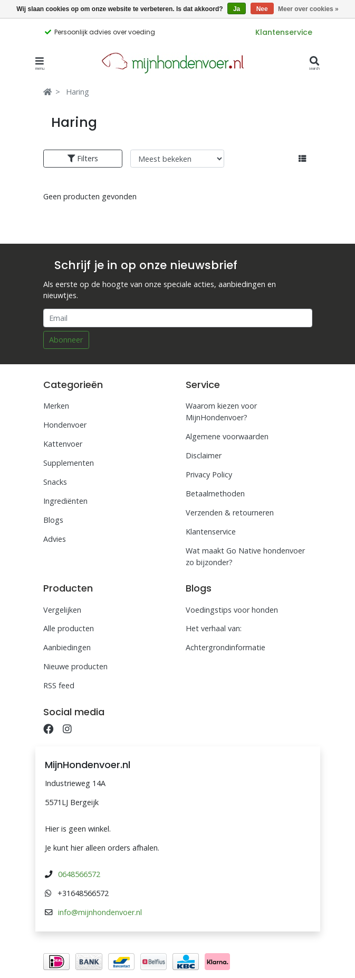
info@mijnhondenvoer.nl (100, 912)
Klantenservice (283, 32)
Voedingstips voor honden (232, 610)
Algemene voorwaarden (227, 436)
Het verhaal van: (214, 628)
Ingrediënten (65, 501)
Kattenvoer (62, 444)
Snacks (55, 482)
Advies (54, 539)
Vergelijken (62, 610)
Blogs (53, 520)
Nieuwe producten (75, 666)
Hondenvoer (65, 425)
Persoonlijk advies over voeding (104, 31)
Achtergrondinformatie (225, 647)
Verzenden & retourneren (230, 513)
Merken (56, 406)
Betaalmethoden (215, 493)
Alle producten (68, 628)
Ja (236, 9)
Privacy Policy (209, 474)
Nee (262, 9)
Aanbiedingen (67, 647)
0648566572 (79, 874)
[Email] (177, 318)
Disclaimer (204, 455)
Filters (83, 158)
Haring (77, 92)
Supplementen (68, 463)
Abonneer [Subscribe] (66, 340)
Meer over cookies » (308, 9)
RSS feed (58, 685)
